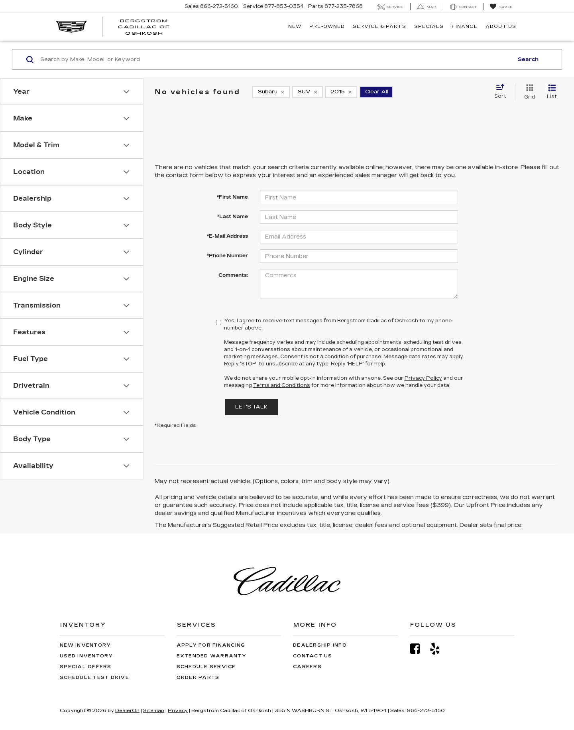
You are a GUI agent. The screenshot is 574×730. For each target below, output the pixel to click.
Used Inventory (86, 656)
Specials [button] (429, 26)
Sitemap (153, 710)
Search (528, 59)
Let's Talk (251, 407)
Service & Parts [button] (379, 26)
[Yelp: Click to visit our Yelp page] (439, 649)
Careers (307, 666)
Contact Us (312, 656)
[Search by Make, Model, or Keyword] (275, 59)
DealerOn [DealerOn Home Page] (127, 710)
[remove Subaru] (271, 92)
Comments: (233, 275)
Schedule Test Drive (94, 677)
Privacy (178, 710)
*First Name (232, 197)
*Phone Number (227, 255)
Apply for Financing (211, 645)
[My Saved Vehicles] (501, 6)
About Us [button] (501, 26)
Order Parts (198, 677)
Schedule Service (206, 666)
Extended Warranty (211, 656)
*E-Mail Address (227, 236)
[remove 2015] (341, 92)
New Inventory (85, 645)
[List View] (552, 92)
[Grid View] (528, 92)
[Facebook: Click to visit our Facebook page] (419, 649)
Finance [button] (465, 26)
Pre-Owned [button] (327, 26)
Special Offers (86, 666)
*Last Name (232, 216)
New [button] (294, 26)
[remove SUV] (307, 92)
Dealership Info (320, 645)
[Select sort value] (502, 92)
